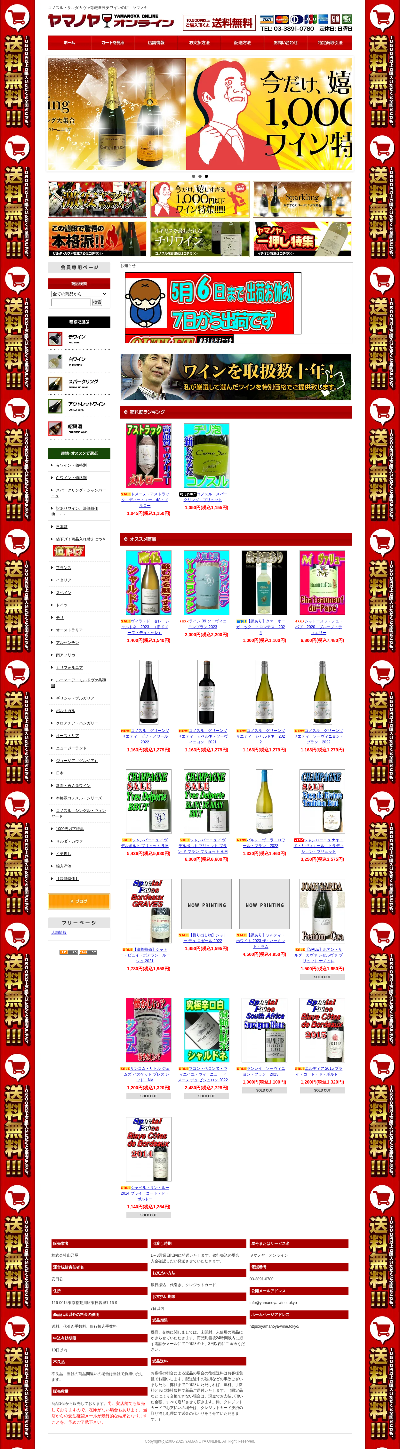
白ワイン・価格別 (71, 478)
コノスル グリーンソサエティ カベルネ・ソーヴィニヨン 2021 (203, 736)
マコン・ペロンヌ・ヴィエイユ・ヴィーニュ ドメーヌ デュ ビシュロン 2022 (203, 1074)
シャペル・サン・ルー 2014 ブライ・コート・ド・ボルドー (145, 1193)
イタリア (63, 580)
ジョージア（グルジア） (77, 760)
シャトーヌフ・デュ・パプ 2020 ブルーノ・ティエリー (318, 627)
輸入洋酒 (63, 866)
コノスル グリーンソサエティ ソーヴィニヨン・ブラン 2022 (319, 736)
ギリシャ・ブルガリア (75, 698)
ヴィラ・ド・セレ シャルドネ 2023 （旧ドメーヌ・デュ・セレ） (145, 627)
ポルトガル (65, 710)
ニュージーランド (71, 748)
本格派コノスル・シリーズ (79, 798)
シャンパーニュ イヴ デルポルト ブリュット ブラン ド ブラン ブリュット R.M (203, 846)
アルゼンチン (67, 642)
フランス (63, 567)
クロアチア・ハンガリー (77, 723)
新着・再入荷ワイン (73, 785)
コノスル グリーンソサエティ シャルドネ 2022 (260, 736)
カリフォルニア (69, 667)
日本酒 (62, 526)
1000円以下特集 (70, 829)
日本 (60, 773)
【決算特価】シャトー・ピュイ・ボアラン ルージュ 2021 (145, 955)
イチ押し (63, 854)
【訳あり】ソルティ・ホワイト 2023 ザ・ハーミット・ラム (260, 941)
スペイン (63, 592)
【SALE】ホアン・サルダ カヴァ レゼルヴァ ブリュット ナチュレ (318, 955)
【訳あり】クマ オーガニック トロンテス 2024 (260, 627)
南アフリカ (65, 655)
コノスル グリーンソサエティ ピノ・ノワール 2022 (146, 736)
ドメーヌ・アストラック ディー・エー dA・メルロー (145, 500)
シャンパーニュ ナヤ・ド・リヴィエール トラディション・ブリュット (319, 846)
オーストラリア (69, 630)
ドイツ (62, 605)
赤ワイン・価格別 (71, 465)
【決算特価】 (67, 879)
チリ (60, 617)
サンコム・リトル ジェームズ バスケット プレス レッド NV (145, 1074)
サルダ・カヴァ (69, 841)
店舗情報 (59, 932)
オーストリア (67, 735)
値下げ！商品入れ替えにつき (79, 547)
